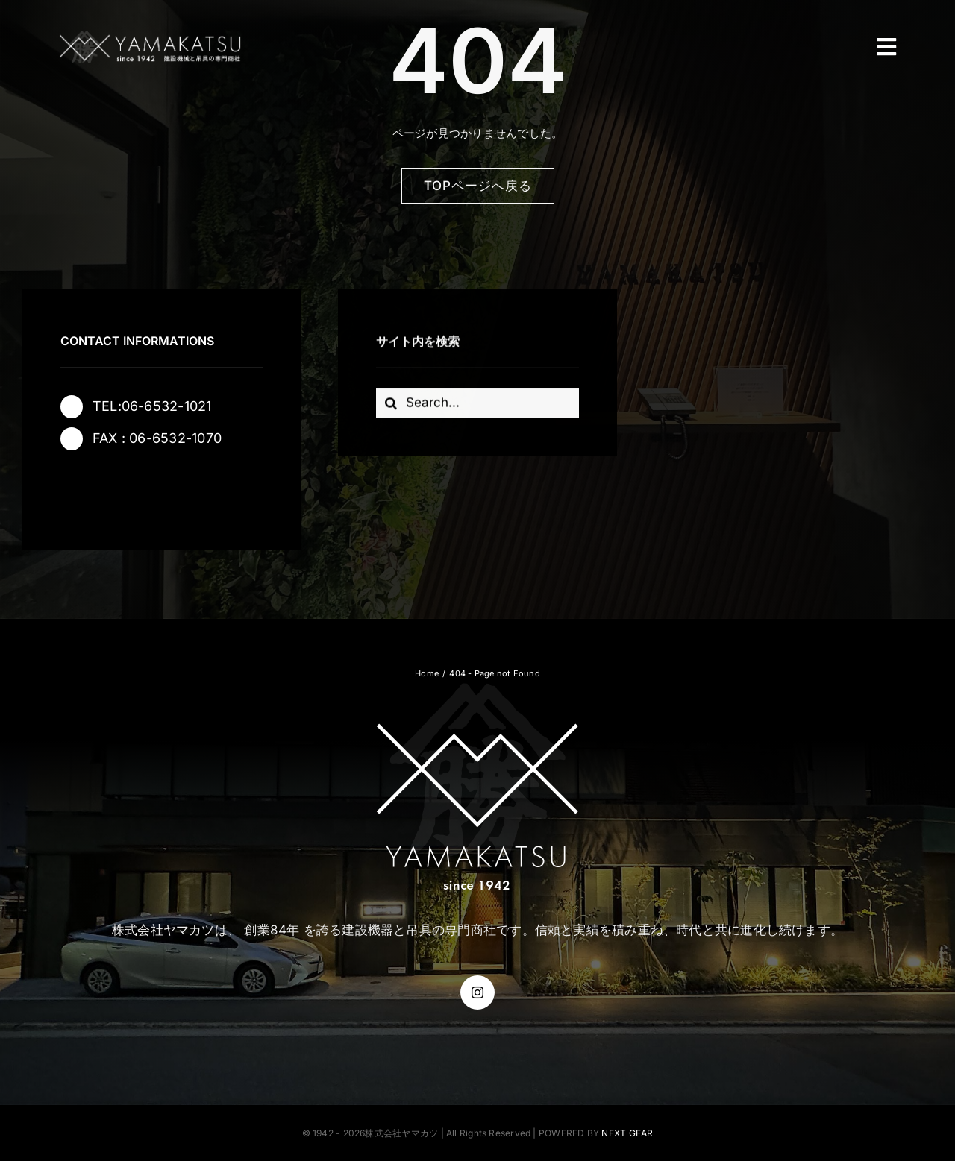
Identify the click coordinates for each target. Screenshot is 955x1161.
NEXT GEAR (627, 1133)
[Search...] (478, 404)
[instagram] (161, 488)
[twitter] (119, 488)
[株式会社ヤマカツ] (149, 35)
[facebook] (77, 488)
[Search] (391, 404)
